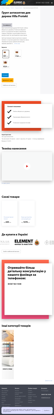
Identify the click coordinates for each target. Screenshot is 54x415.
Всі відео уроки (6, 183)
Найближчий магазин (10, 85)
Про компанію (5, 390)
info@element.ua (45, 397)
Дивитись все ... (18, 405)
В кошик (5, 75)
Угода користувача (6, 404)
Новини (3, 398)
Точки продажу (44, 390)
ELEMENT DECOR (32, 394)
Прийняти (46, 410)
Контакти (4, 400)
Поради (3, 396)
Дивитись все (48, 380)
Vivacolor (17, 390)
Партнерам (4, 392)
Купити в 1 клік (7, 80)
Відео (3, 402)
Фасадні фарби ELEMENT (20, 396)
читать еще (17, 43)
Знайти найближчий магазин (11, 251)
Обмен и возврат (6, 406)
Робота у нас (5, 394)
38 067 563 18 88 (42, 3)
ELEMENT (30, 390)
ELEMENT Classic (31, 400)
